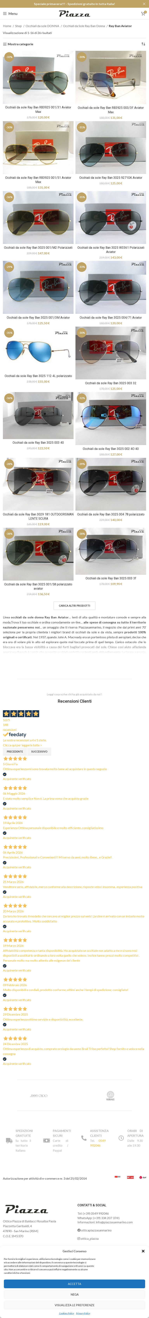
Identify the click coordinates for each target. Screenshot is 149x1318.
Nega (75, 1294)
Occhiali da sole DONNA (43, 26)
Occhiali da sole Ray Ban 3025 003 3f (111, 578)
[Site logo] (74, 13)
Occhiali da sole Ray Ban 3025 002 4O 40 (111, 449)
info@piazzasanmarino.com (114, 1222)
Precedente (15, 751)
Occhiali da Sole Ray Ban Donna (84, 26)
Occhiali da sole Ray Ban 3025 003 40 (38, 442)
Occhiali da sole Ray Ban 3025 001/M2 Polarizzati (38, 247)
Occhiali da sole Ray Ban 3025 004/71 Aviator (111, 317)
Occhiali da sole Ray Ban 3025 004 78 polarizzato (111, 514)
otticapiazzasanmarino (94, 1230)
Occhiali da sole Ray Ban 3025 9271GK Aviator (110, 178)
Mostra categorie (20, 44)
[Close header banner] (144, 4)
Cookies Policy (66, 1313)
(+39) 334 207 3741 (106, 1218)
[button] (143, 1251)
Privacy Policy (83, 1313)
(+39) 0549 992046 (96, 1213)
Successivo (39, 751)
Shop (18, 26)
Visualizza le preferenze (74, 1305)
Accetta (74, 1284)
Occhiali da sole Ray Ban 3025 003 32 (110, 383)
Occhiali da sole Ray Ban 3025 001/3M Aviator (38, 317)
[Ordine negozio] (143, 44)
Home (7, 26)
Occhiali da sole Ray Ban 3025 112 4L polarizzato (38, 376)
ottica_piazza (88, 1238)
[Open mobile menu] (10, 13)
